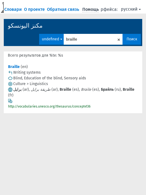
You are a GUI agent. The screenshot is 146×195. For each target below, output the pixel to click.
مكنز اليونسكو (25, 25)
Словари (13, 9)
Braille (14, 66)
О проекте (35, 9)
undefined (52, 39)
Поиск (132, 39)
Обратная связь (63, 9)
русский (131, 9)
